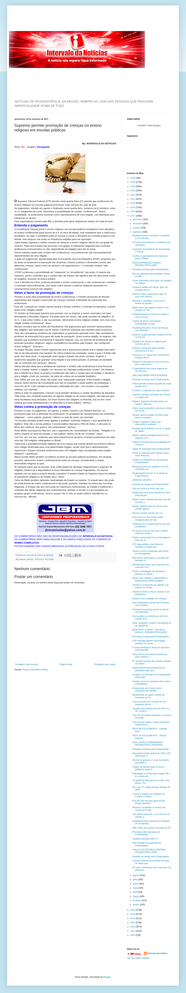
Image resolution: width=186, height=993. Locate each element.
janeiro (136, 904)
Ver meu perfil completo (138, 958)
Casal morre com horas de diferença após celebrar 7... (149, 655)
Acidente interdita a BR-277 (145, 839)
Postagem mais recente (26, 664)
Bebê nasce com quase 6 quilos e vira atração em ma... (150, 308)
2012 (133, 926)
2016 (133, 910)
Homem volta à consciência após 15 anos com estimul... (149, 295)
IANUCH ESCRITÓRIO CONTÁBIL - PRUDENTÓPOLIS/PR (149, 851)
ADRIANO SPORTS (141, 480)
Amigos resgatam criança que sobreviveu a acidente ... (146, 423)
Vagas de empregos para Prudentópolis (151, 449)
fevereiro (137, 900)
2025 (133, 182)
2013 (133, 922)
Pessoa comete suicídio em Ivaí (147, 513)
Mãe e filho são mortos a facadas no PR (151, 828)
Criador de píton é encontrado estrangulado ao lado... (146, 322)
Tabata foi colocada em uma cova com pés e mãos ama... (150, 363)
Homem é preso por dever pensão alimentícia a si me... (148, 349)
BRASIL (30, 559)
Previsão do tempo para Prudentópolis (150, 269)
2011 (133, 931)
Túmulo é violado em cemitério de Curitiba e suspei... (148, 795)
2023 (133, 190)
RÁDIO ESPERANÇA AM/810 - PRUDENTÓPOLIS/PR (147, 264)
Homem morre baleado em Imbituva (149, 598)
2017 (133, 216)
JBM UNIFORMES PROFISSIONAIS (149, 375)
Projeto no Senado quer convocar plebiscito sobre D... (148, 768)
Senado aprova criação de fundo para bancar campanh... (150, 416)
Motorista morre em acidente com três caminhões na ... (150, 467)
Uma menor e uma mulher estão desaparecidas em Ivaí (147, 518)
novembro (138, 223)
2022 (133, 195)
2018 (133, 211)
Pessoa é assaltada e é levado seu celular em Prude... (149, 808)
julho (135, 879)
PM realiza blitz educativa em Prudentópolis (146, 833)
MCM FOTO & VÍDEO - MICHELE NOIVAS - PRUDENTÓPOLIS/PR (149, 631)
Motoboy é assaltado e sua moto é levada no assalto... (148, 302)
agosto (136, 875)
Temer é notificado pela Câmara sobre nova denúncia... (150, 454)
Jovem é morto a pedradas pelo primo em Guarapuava (150, 552)
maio (135, 888)
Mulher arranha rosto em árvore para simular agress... (149, 507)
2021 (133, 199)
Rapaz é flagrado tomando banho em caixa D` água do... (150, 402)
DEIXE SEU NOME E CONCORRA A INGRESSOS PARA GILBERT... (150, 579)
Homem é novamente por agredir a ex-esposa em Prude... (150, 586)
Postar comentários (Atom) (35, 669)
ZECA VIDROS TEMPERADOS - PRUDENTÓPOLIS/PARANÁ (148, 743)
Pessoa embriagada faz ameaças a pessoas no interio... (149, 572)
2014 (133, 918)
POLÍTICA (39, 559)
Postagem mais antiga (104, 664)
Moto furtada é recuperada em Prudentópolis (146, 844)
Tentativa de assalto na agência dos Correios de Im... (149, 342)
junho (136, 884)
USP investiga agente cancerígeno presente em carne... (148, 641)
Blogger (107, 977)
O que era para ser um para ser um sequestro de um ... (149, 702)
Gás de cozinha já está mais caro (148, 488)
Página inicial (66, 664)
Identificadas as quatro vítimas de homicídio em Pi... (148, 696)
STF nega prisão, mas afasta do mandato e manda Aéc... (147, 545)
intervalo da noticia (35, 555)
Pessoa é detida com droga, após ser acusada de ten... (150, 288)
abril (135, 892)
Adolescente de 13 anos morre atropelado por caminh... (146, 689)
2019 (133, 207)
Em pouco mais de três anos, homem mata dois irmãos (150, 532)
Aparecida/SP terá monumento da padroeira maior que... (148, 669)
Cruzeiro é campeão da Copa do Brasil (150, 390)
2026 (133, 178)
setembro (137, 232)
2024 (133, 186)
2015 (133, 914)
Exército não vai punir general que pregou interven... (148, 802)
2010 (133, 935)
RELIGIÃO (49, 559)
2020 (133, 203)
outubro (137, 228)
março (136, 896)
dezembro (138, 219)
